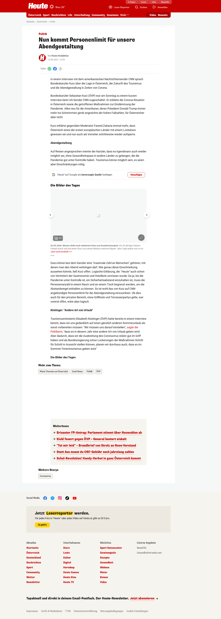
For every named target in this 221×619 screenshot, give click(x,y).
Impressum (32, 611)
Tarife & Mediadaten (51, 611)
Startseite (30, 22)
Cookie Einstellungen (137, 611)
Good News (77, 371)
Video (103, 582)
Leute (66, 552)
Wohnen (104, 567)
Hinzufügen (136, 174)
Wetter (30, 577)
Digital (67, 562)
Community (98, 15)
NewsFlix (141, 547)
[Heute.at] (38, 6)
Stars (66, 547)
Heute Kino (69, 577)
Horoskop (68, 567)
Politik (52, 22)
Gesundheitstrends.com (149, 552)
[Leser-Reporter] (119, 7)
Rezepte (105, 557)
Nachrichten (58, 15)
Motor (103, 572)
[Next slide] (146, 215)
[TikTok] (67, 498)
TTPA (68, 611)
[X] (52, 498)
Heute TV (68, 582)
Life (70, 15)
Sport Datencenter (111, 547)
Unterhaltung (82, 15)
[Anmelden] (160, 7)
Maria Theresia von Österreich (54, 371)
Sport (46, 15)
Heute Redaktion (60, 55)
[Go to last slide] (50, 215)
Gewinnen (112, 15)
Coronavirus (45, 476)
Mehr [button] (123, 15)
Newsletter (33, 582)
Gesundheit (106, 562)
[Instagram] (60, 498)
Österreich (34, 15)
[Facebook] (55, 68)
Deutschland (33, 557)
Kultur (67, 557)
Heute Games (71, 572)
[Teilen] (60, 68)
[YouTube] (74, 498)
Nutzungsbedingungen (111, 611)
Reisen (104, 577)
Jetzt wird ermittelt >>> (61, 251)
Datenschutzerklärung (85, 611)
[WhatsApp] (49, 68)
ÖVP (98, 371)
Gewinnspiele (108, 552)
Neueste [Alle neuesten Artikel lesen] (163, 15)
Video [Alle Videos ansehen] (152, 15)
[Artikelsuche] (141, 7)
